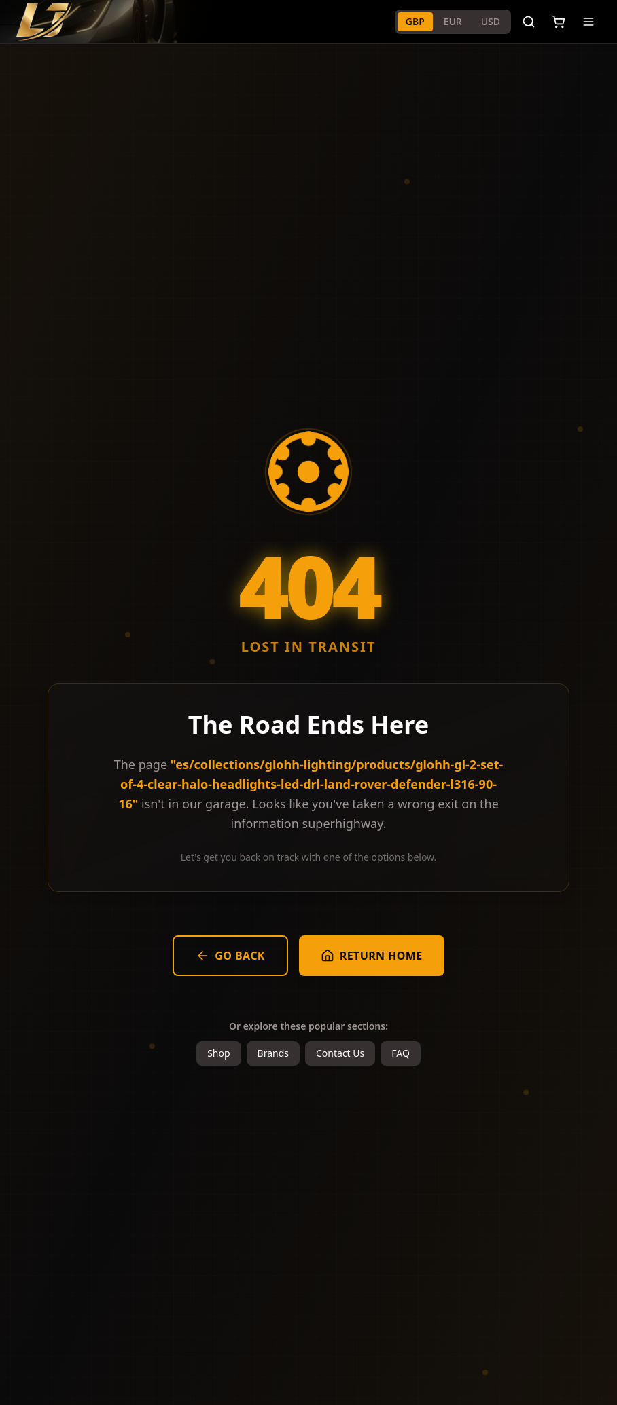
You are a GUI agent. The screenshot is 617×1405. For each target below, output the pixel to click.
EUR (453, 21)
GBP (415, 21)
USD (490, 21)
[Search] (528, 22)
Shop (218, 1053)
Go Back (230, 955)
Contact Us (340, 1053)
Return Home (372, 955)
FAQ (400, 1053)
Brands (273, 1053)
